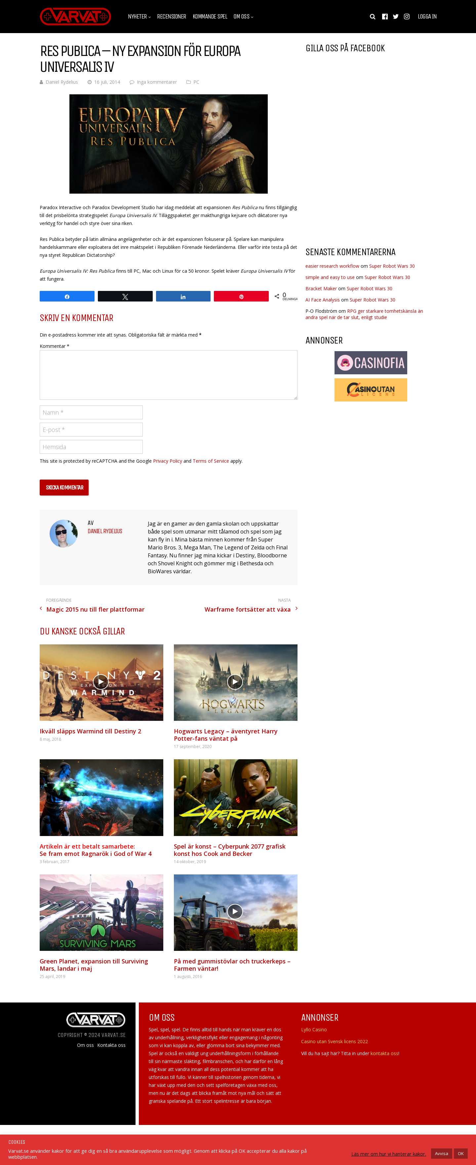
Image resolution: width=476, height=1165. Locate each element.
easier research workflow (332, 266)
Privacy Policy (167, 461)
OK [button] (461, 1153)
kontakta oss (384, 1053)
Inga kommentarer (157, 82)
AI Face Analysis (322, 300)
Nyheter (137, 16)
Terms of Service (211, 461)
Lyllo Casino (314, 1029)
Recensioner (171, 16)
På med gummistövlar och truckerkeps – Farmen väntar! (232, 964)
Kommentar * (54, 346)
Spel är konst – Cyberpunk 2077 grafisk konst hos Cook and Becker (230, 850)
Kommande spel (210, 16)
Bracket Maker (321, 288)
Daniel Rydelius (62, 82)
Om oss (241, 16)
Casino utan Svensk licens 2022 (334, 1041)
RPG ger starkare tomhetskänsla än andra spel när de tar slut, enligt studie (364, 314)
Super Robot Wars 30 (392, 266)
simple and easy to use (330, 277)
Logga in (427, 16)
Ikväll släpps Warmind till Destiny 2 (90, 731)
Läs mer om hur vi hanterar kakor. (388, 1154)
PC (196, 82)
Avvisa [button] (441, 1153)
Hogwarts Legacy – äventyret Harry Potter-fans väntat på (226, 734)
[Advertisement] (360, 188)
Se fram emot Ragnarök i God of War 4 (95, 850)
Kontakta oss (111, 1045)
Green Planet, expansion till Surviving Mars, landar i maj (94, 964)
